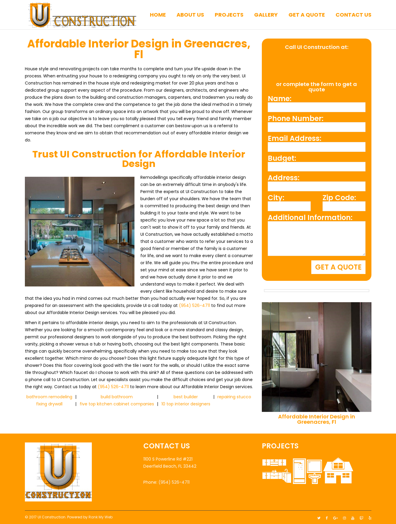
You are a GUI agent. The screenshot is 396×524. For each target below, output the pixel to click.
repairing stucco (234, 397)
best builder (186, 397)
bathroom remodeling (49, 397)
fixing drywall (49, 404)
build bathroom (117, 397)
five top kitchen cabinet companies (117, 404)
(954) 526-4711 (194, 305)
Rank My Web (101, 515)
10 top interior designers (185, 404)
